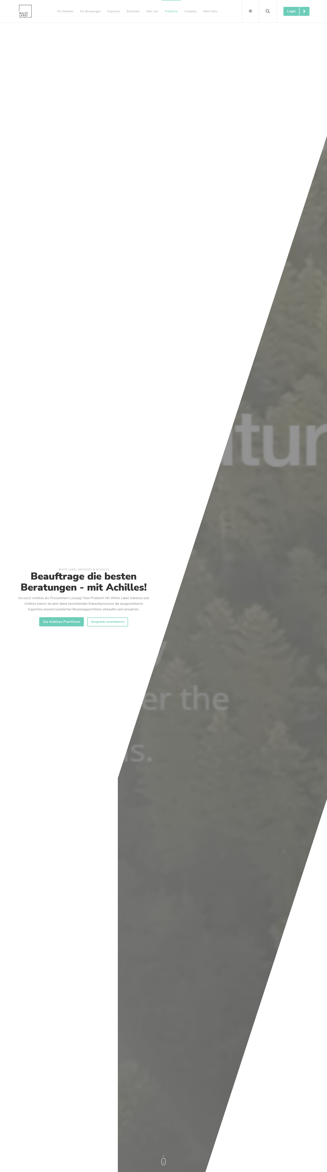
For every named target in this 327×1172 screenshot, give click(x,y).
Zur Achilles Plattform (61, 622)
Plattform (171, 11)
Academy (190, 11)
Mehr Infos (210, 11)
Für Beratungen (90, 11)
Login (298, 11)
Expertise (114, 11)
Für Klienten (65, 11)
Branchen (133, 11)
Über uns (152, 11)
